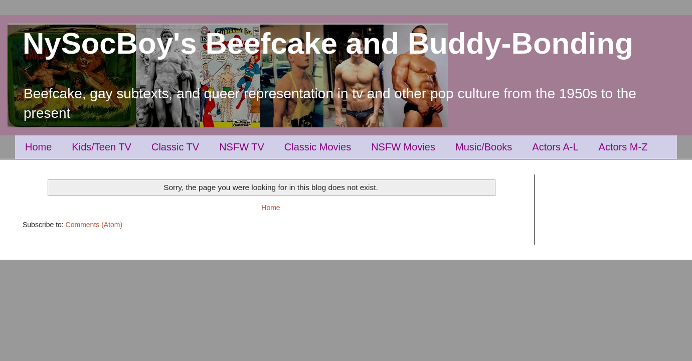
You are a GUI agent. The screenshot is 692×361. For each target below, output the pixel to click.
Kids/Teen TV (101, 146)
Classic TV (175, 146)
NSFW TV (241, 146)
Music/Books (483, 146)
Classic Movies (317, 146)
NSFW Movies (403, 146)
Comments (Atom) (94, 225)
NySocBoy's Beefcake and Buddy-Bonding (328, 43)
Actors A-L (555, 146)
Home (38, 146)
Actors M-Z (623, 146)
